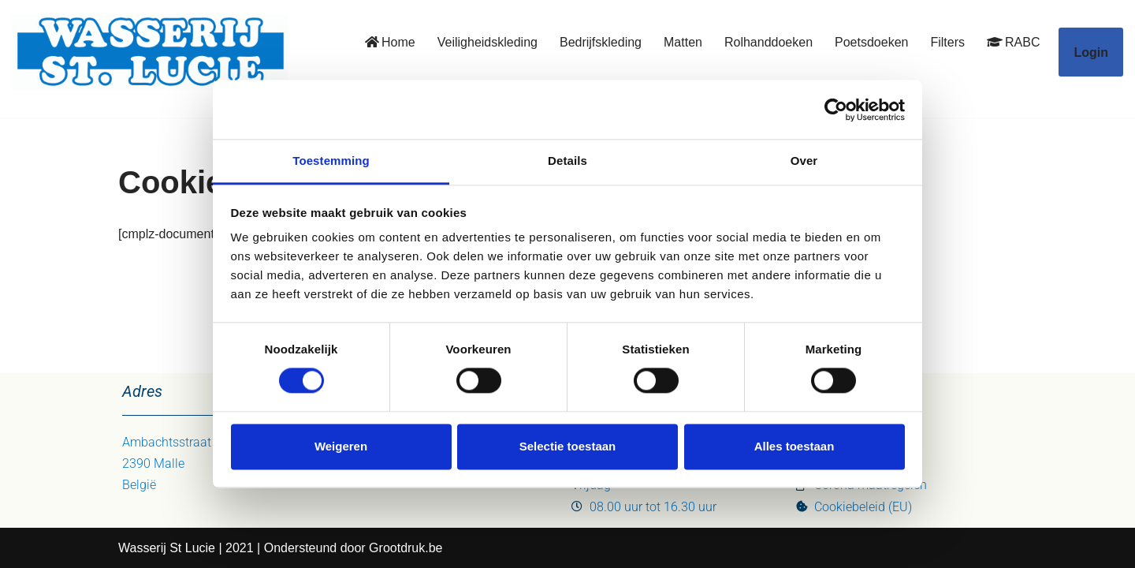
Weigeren (340, 446)
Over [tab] (804, 160)
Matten (683, 42)
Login (1091, 52)
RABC (1013, 42)
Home (390, 42)
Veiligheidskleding (487, 42)
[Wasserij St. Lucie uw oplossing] (150, 52)
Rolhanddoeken (768, 42)
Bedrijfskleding (601, 42)
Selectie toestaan (567, 446)
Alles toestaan (794, 446)
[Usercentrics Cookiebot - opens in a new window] (836, 109)
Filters (947, 42)
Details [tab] (567, 160)
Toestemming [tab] (331, 160)
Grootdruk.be (405, 548)
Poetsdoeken (871, 42)
